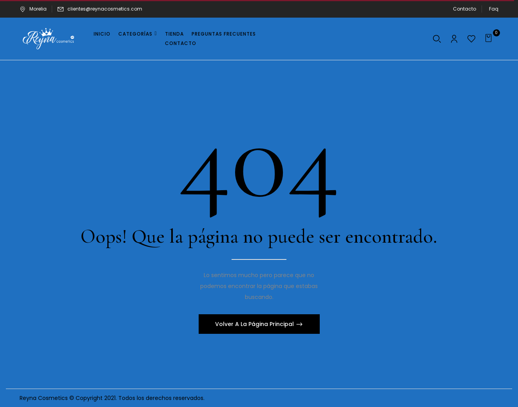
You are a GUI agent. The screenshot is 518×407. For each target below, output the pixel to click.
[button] (489, 38)
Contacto (464, 8)
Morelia (33, 8)
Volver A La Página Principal (255, 324)
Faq (493, 8)
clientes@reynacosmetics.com (104, 8)
